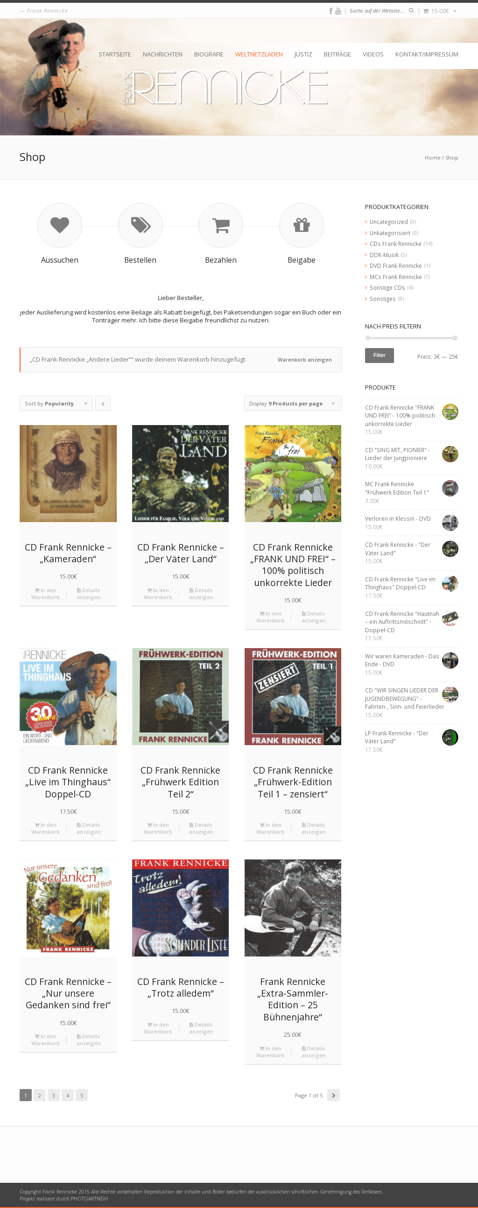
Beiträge (337, 54)
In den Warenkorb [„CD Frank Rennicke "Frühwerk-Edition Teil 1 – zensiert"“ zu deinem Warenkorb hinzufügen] (270, 828)
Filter (379, 355)
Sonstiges (383, 298)
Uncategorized (389, 221)
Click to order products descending (103, 405)
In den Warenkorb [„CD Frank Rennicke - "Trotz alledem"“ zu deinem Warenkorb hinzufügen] (158, 1028)
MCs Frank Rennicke (396, 276)
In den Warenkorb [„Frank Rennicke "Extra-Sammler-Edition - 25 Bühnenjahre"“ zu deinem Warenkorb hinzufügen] (270, 1052)
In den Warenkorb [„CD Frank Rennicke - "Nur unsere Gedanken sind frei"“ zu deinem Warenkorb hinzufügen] (45, 1040)
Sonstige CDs (387, 287)
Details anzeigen (89, 594)
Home (433, 157)
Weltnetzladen (259, 54)
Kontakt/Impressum (426, 54)
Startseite (114, 54)
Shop (451, 157)
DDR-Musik (384, 254)
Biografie (209, 54)
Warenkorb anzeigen (305, 359)
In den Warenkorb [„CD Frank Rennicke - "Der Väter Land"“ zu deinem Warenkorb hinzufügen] (158, 594)
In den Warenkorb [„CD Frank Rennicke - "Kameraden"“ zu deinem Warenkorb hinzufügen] (45, 594)
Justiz (303, 54)
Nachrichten (163, 54)
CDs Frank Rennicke (396, 243)
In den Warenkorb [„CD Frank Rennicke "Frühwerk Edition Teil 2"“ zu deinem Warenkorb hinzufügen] (158, 828)
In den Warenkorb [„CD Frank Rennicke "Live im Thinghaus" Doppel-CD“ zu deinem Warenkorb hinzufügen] (45, 828)
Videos (373, 54)
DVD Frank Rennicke (396, 265)
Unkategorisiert (390, 233)
